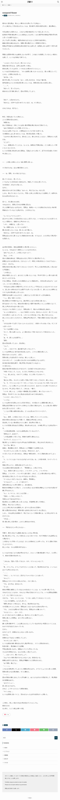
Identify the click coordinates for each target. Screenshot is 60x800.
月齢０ (30, 2)
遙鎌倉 (5, 15)
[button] (6, 729)
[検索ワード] (30, 737)
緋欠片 (6, 758)
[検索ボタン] (58, 2)
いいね (6, 715)
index (5, 747)
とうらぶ (6, 751)
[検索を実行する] (56, 737)
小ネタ (6, 762)
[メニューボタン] (2, 2)
